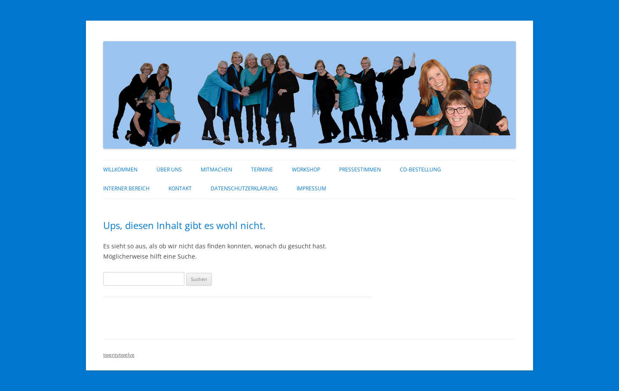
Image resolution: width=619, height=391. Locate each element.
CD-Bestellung (420, 169)
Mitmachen (216, 169)
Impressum (311, 188)
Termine (262, 169)
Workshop (306, 169)
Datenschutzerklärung (244, 188)
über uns (169, 169)
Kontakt (180, 188)
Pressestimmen (360, 169)
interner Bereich (126, 188)
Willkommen (120, 169)
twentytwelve (119, 354)
